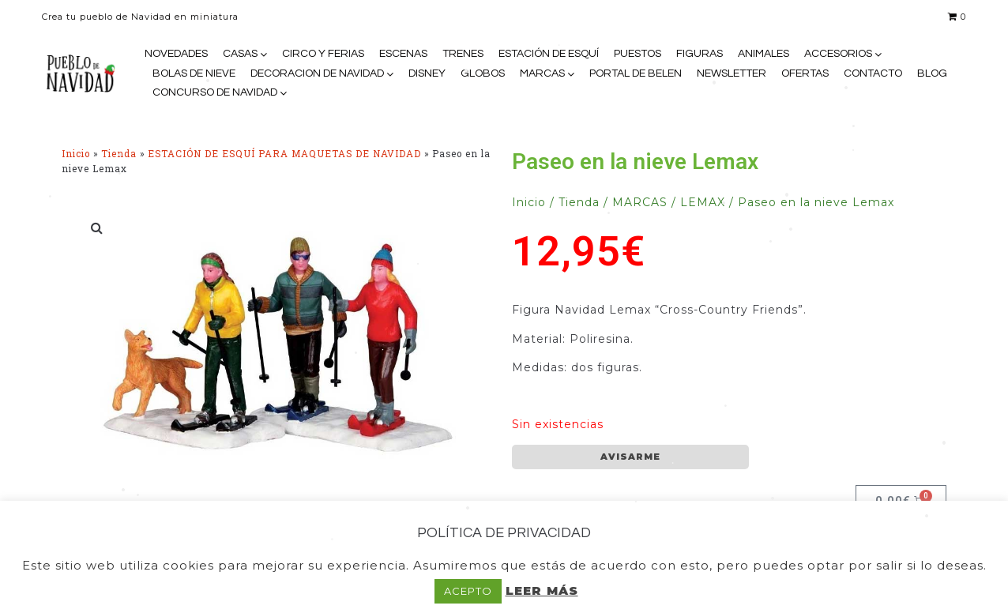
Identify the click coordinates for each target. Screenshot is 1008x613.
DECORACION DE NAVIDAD (317, 73)
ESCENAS (403, 53)
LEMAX (702, 202)
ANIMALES (763, 53)
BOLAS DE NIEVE (193, 73)
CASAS (240, 53)
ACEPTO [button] (468, 591)
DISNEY (427, 73)
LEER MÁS (542, 590)
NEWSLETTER (731, 73)
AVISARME (630, 456)
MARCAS (542, 73)
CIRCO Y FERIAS (323, 53)
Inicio (76, 154)
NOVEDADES (176, 53)
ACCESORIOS (838, 53)
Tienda (119, 154)
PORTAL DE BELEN (635, 73)
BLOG (932, 73)
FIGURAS (699, 53)
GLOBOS (483, 73)
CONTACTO (873, 73)
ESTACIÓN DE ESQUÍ (548, 53)
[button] (97, 227)
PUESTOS (637, 53)
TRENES (462, 53)
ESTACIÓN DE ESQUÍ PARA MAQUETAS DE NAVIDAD (284, 154)
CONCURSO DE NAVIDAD (214, 92)
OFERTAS (805, 73)
